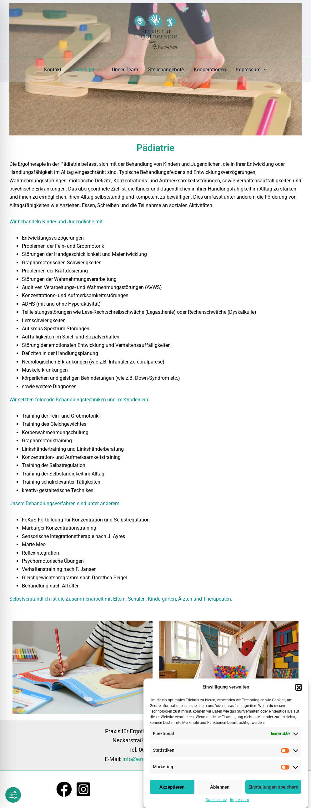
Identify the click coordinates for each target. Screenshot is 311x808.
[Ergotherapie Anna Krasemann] (155, 28)
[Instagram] (83, 789)
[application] (99, 69)
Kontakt (52, 70)
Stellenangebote (166, 70)
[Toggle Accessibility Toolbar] (13, 794)
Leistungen (86, 69)
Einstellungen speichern (273, 787)
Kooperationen (210, 70)
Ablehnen (219, 787)
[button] (298, 687)
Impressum (239, 800)
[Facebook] (64, 789)
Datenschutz (216, 800)
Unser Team (125, 70)
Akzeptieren (171, 787)
